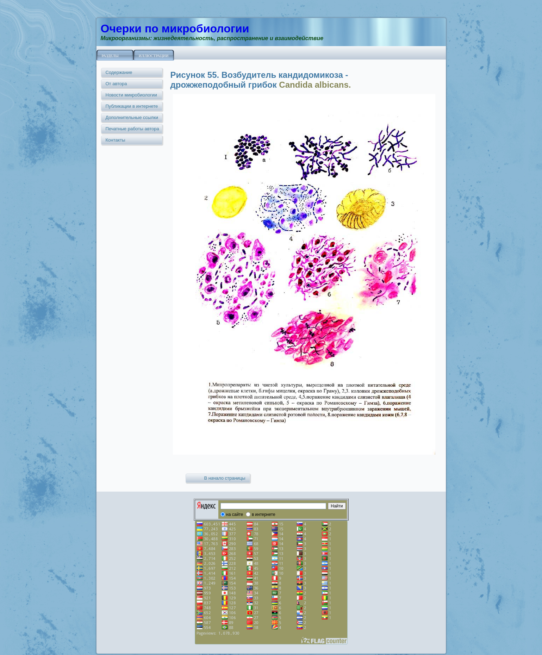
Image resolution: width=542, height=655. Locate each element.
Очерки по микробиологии (175, 28)
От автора (116, 83)
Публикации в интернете (132, 106)
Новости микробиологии (131, 95)
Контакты (115, 140)
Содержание (119, 72)
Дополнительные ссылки (132, 117)
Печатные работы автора (132, 128)
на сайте (234, 514)
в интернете (263, 514)
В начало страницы (224, 478)
